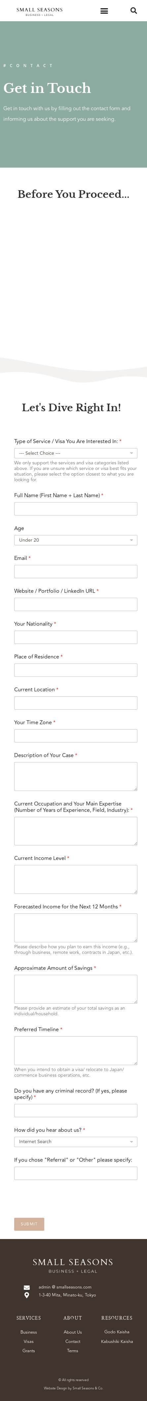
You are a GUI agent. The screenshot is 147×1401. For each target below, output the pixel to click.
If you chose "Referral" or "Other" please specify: (73, 1160)
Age (19, 528)
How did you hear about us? (49, 1130)
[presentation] (64, 1213)
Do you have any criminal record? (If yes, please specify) (70, 1094)
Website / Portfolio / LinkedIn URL (56, 591)
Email (22, 558)
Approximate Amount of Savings (55, 968)
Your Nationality (35, 624)
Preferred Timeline (38, 1030)
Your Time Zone (34, 723)
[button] (104, 10)
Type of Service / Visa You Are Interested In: (68, 441)
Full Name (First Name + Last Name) (58, 496)
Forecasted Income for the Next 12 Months (68, 907)
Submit (29, 1224)
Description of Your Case (45, 755)
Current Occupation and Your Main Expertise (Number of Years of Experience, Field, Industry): (73, 807)
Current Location (36, 690)
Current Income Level (41, 858)
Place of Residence (38, 657)
